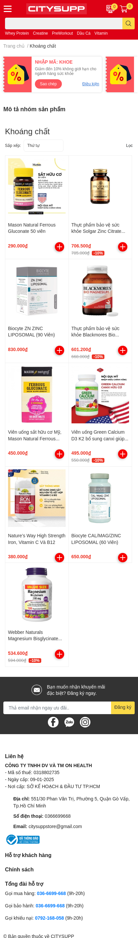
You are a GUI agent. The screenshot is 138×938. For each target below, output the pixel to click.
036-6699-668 (51, 893)
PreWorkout (62, 33)
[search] (128, 23)
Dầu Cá (83, 33)
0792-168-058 (50, 918)
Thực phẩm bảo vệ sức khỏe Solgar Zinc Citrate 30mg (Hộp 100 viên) (96, 231)
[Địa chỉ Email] (69, 708)
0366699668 (58, 816)
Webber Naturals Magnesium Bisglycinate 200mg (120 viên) (33, 638)
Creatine (40, 33)
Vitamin (101, 33)
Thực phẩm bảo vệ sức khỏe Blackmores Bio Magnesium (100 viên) (95, 334)
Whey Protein (17, 33)
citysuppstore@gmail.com (55, 826)
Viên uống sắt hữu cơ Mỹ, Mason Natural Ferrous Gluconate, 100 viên (35, 438)
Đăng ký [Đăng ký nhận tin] (122, 707)
